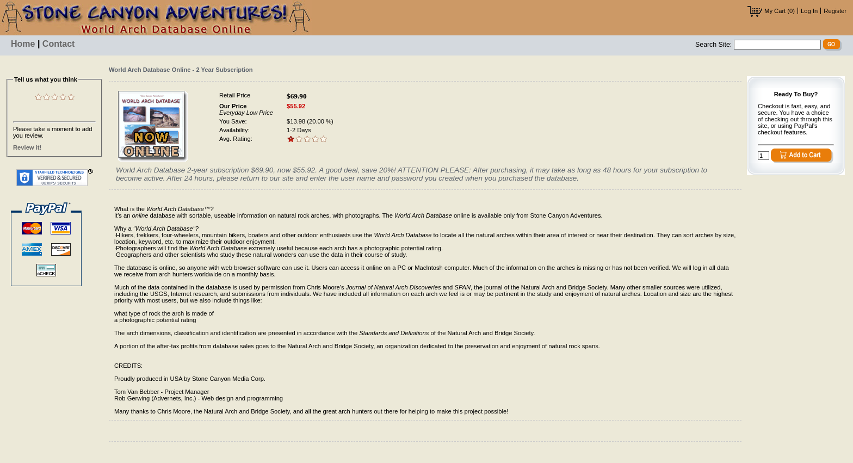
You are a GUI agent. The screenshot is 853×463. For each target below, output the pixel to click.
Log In (809, 11)
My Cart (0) (771, 11)
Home (23, 43)
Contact (58, 43)
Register (835, 11)
